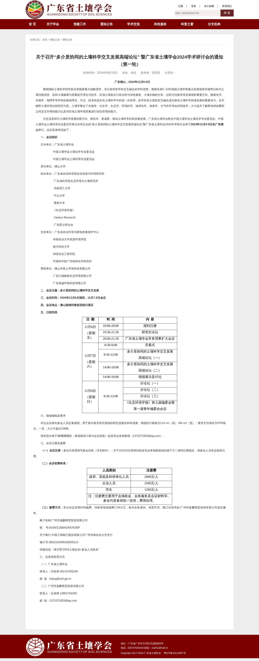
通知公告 (55, 39)
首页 (45, 39)
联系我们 (227, 6)
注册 (180, 6)
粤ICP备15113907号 (175, 653)
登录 (193, 6)
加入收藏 (209, 6)
